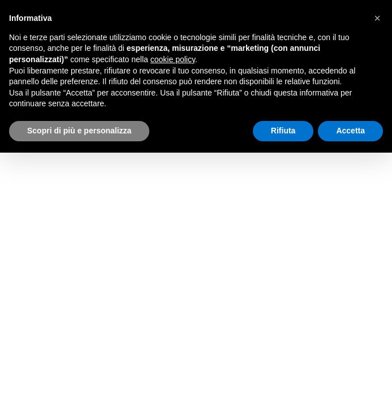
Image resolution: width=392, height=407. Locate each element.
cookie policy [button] (172, 59)
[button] (377, 18)
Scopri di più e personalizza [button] (79, 130)
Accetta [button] (350, 130)
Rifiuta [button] (283, 130)
